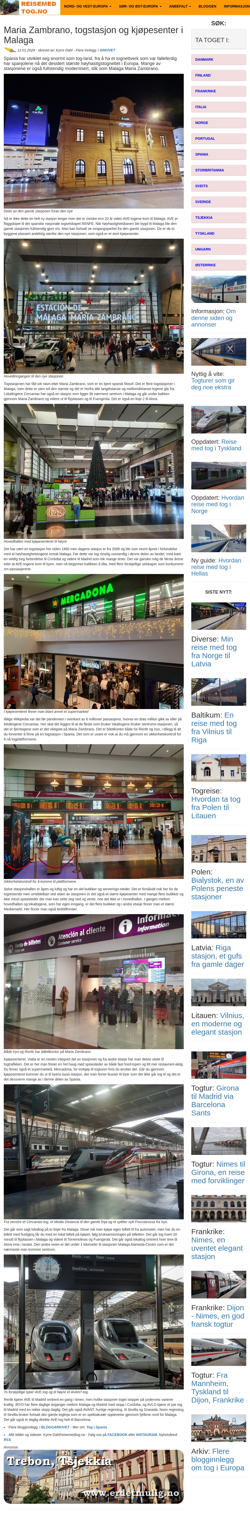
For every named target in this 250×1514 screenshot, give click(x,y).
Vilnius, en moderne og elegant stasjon (217, 1023)
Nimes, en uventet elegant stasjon (217, 1248)
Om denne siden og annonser (213, 318)
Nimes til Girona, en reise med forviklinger (218, 1172)
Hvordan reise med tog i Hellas (216, 567)
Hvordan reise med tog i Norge (217, 504)
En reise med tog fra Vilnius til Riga (214, 727)
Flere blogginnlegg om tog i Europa (217, 1459)
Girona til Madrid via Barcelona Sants (215, 1100)
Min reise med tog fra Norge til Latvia (214, 651)
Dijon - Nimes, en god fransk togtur (217, 1315)
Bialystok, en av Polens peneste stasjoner (217, 888)
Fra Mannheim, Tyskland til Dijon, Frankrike (217, 1387)
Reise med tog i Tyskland (216, 445)
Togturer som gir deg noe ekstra (213, 383)
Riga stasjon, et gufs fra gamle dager (217, 955)
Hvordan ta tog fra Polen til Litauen (216, 807)
